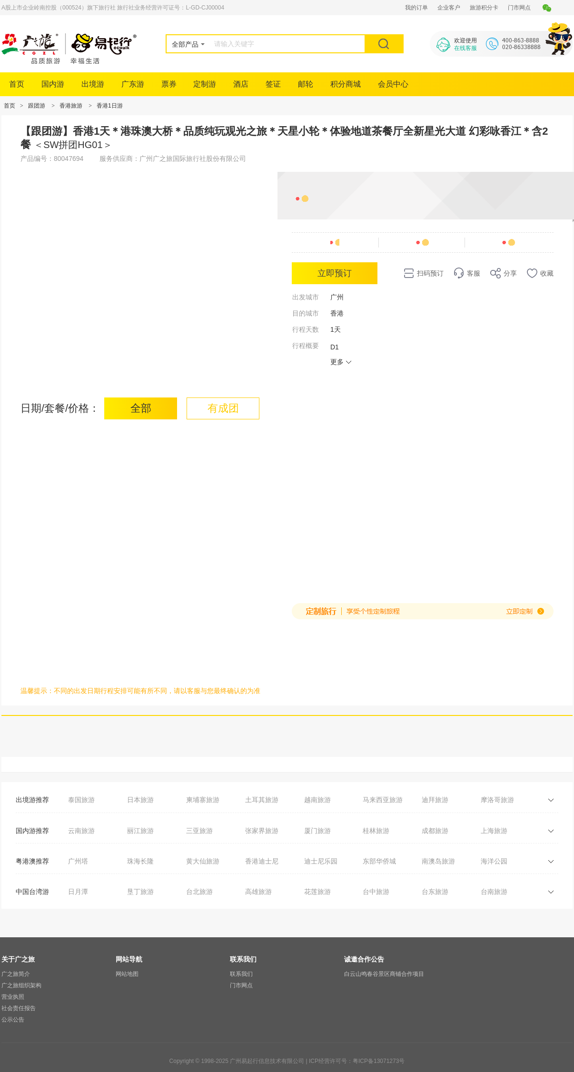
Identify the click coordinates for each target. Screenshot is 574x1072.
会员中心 (393, 84)
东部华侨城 (379, 861)
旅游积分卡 (484, 7)
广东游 (132, 84)
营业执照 (12, 996)
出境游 (92, 84)
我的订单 (416, 7)
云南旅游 (81, 830)
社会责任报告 (18, 1008)
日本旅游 (140, 800)
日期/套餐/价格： (59, 408)
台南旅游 (494, 891)
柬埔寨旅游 (202, 800)
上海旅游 (494, 830)
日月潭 (78, 891)
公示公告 (12, 1019)
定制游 (204, 84)
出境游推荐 (32, 800)
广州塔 (78, 861)
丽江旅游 (140, 830)
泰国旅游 (81, 800)
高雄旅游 (258, 891)
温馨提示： (37, 691)
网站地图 (127, 974)
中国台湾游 (32, 891)
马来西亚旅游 (383, 800)
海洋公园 (494, 861)
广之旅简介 (15, 974)
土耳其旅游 (261, 800)
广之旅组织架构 (21, 985)
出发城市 (305, 297)
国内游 (52, 84)
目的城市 (305, 313)
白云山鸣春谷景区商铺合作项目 (384, 974)
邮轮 (305, 84)
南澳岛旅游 (438, 861)
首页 (16, 84)
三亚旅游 (199, 830)
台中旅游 (376, 891)
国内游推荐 (32, 830)
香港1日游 (110, 105)
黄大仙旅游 (202, 861)
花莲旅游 (317, 891)
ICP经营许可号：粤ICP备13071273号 (357, 1061)
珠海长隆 (140, 861)
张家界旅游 (261, 830)
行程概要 (305, 345)
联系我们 (241, 974)
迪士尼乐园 (320, 861)
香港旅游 (70, 105)
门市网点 (519, 7)
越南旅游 (317, 800)
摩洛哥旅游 (497, 800)
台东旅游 (435, 891)
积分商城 (345, 84)
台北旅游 (199, 891)
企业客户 (448, 7)
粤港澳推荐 (32, 861)
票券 (169, 84)
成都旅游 (435, 830)
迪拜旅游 (435, 800)
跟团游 (36, 105)
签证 (273, 84)
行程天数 (305, 329)
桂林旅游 (376, 830)
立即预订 (334, 273)
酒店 (240, 84)
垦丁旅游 (140, 891)
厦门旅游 (317, 830)
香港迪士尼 (261, 861)
